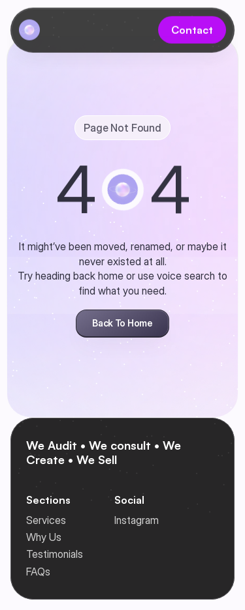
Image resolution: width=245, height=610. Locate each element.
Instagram (136, 520)
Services (46, 520)
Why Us (43, 537)
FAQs (38, 571)
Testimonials (54, 553)
